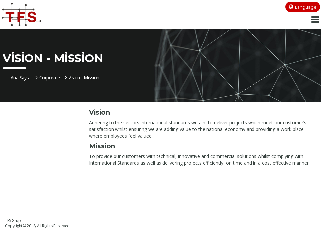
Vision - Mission (82, 77)
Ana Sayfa (21, 77)
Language (306, 7)
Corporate (47, 77)
